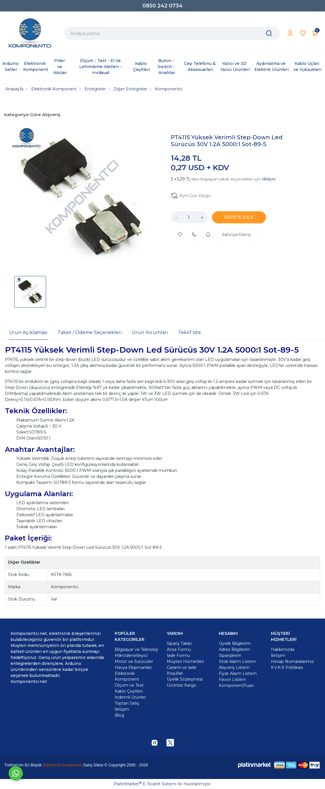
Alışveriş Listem (234, 667)
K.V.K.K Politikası (287, 667)
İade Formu (178, 655)
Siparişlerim (230, 655)
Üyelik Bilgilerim (235, 643)
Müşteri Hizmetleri (185, 661)
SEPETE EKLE (239, 217)
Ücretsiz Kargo (181, 685)
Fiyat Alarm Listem (238, 673)
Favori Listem (232, 679)
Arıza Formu (179, 649)
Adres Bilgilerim (234, 649)
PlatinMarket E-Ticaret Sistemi (145, 783)
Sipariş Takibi (179, 643)
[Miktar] (189, 217)
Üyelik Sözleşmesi (185, 679)
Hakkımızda (282, 649)
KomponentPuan (236, 685)
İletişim (278, 655)
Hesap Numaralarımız (292, 661)
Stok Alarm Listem (237, 661)
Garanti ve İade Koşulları (182, 670)
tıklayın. (269, 179)
